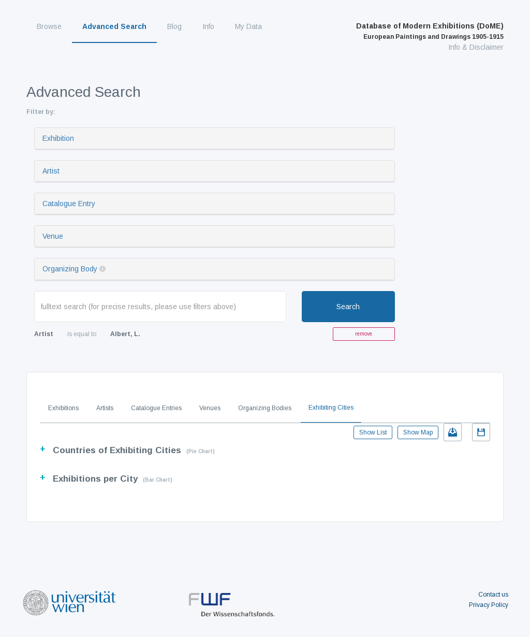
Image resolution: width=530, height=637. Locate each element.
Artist (51, 171)
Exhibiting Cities (331, 407)
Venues (209, 408)
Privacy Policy (488, 605)
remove (363, 334)
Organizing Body (69, 269)
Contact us (493, 594)
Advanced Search (114, 26)
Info (208, 26)
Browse (49, 26)
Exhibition (58, 138)
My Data (248, 26)
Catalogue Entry (68, 203)
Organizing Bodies (264, 408)
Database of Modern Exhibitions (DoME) (430, 31)
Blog (174, 26)
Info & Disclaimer (476, 47)
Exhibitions (63, 408)
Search (348, 306)
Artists (104, 408)
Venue (52, 236)
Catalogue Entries (156, 408)
